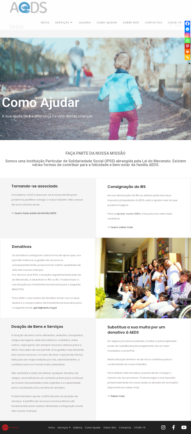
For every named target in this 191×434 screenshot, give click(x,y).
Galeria (77, 427)
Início (51, 427)
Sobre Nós (109, 427)
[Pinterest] (187, 46)
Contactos (125, 427)
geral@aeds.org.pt (45, 307)
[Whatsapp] (187, 40)
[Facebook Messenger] (187, 29)
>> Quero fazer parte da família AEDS (33, 213)
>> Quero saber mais (120, 227)
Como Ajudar (93, 427)
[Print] (187, 51)
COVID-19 (139, 427)
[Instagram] (187, 35)
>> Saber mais (116, 396)
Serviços (63, 427)
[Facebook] (187, 23)
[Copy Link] (187, 57)
